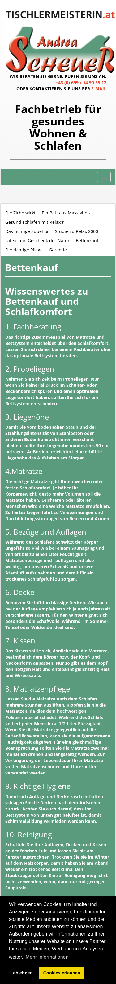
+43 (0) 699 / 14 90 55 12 (81, 82)
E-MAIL (98, 89)
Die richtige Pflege (24, 250)
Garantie (58, 250)
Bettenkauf (87, 240)
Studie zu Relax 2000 (76, 231)
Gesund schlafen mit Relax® (34, 222)
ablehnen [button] (22, 972)
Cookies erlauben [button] (61, 972)
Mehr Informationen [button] (47, 957)
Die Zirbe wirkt (20, 213)
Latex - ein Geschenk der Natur (37, 240)
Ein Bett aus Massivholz (66, 213)
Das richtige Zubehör (27, 231)
